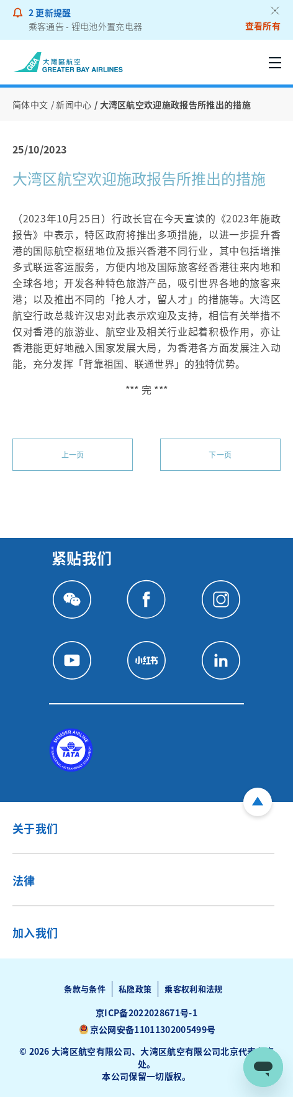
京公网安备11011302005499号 (152, 1029)
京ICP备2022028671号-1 (146, 1012)
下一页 (220, 454)
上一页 (72, 454)
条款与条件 (85, 989)
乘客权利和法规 (193, 989)
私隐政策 (135, 989)
